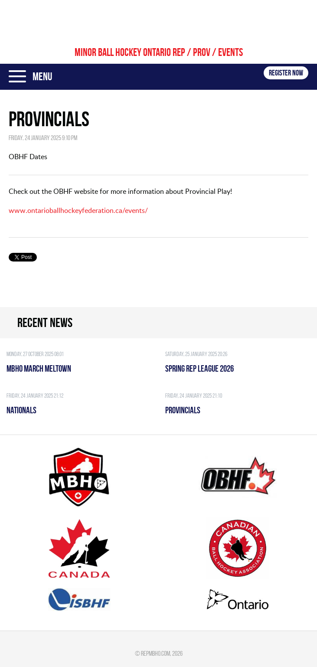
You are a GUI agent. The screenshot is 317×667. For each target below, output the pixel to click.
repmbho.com (155, 653)
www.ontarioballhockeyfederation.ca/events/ (78, 210)
